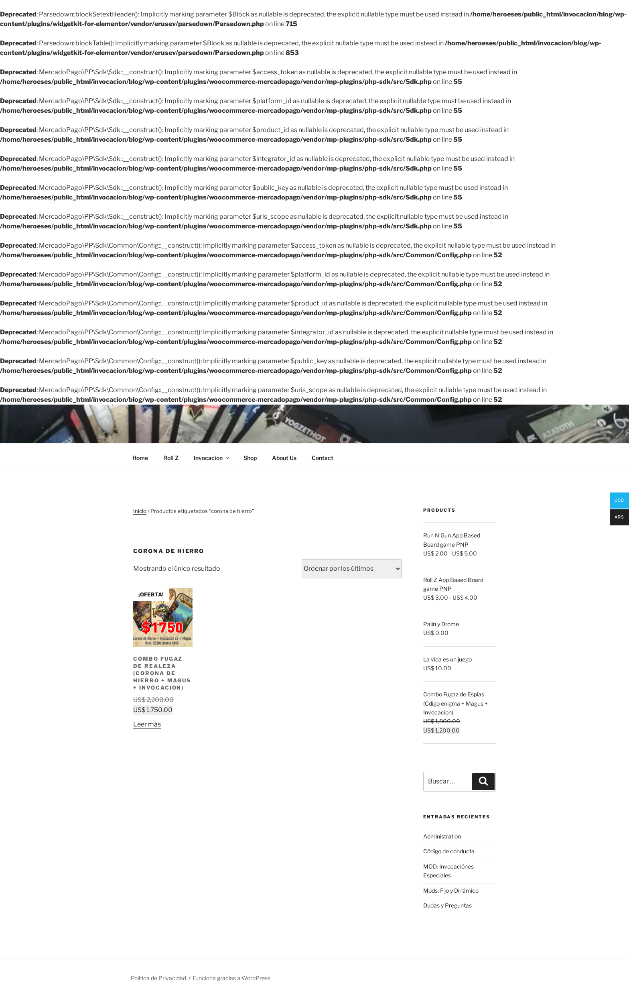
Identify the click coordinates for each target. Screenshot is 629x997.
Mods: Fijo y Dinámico (451, 890)
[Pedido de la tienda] (352, 568)
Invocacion (212, 457)
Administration (442, 836)
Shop (250, 457)
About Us (284, 457)
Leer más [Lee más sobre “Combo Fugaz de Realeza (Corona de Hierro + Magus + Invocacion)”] (147, 724)
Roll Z (171, 457)
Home (140, 457)
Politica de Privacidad (158, 978)
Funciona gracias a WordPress (231, 978)
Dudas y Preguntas (447, 905)
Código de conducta (449, 851)
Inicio (139, 511)
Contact (322, 457)
